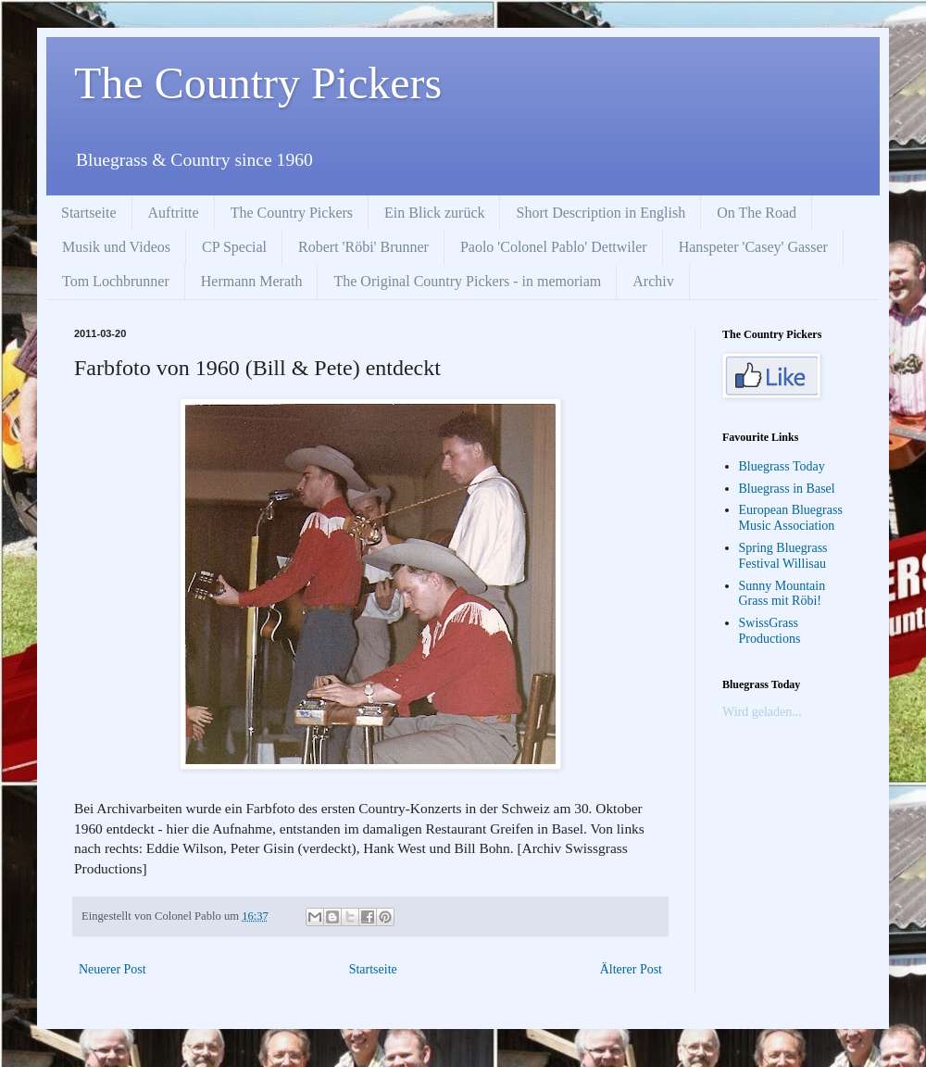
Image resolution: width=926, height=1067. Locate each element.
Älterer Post (631, 969)
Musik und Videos (116, 247)
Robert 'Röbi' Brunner (363, 247)
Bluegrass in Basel (787, 489)
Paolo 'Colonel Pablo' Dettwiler (553, 247)
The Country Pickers (258, 82)
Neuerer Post (112, 969)
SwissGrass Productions (770, 631)
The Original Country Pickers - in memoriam (467, 281)
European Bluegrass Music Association (791, 518)
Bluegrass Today (782, 466)
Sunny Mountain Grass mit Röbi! (782, 594)
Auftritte (173, 212)
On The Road (756, 212)
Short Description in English (600, 212)
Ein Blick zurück (434, 212)
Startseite (89, 212)
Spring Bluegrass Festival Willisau (783, 556)
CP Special (234, 247)
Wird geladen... (762, 712)
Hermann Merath (252, 281)
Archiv (652, 281)
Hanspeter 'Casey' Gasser (753, 247)
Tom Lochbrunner (115, 281)
